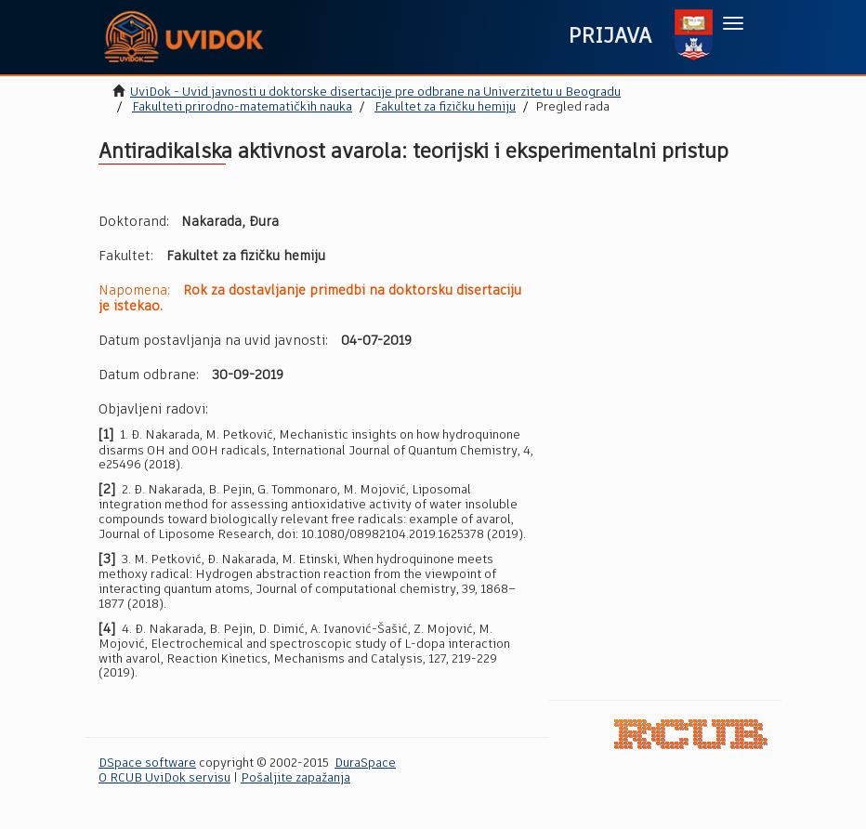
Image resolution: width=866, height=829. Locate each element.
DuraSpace (365, 763)
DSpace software (147, 763)
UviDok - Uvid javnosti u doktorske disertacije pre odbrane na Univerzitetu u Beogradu (375, 92)
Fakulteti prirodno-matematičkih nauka (242, 107)
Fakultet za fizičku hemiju (445, 107)
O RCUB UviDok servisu (164, 778)
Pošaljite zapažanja (295, 778)
